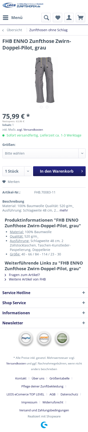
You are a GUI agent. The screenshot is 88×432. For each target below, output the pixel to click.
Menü (13, 17)
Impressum (29, 402)
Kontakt (21, 378)
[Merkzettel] (57, 17)
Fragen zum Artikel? (22, 275)
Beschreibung (13, 201)
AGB (52, 394)
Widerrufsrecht (52, 402)
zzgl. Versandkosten (30, 130)
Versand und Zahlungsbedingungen (44, 410)
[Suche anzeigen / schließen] (46, 17)
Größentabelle (59, 378)
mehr (63, 210)
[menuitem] (12, 17)
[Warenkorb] (80, 17)
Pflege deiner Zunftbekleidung (42, 386)
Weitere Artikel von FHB (25, 279)
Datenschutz (69, 394)
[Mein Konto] (69, 17)
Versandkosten (16, 363)
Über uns (38, 378)
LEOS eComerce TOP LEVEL (25, 394)
